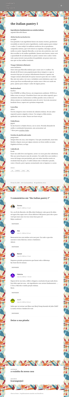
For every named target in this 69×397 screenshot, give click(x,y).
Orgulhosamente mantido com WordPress (31, 393)
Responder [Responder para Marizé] (15, 267)
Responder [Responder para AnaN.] (15, 313)
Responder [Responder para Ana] (15, 247)
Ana (18, 231)
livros (44, 183)
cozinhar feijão (24, 130)
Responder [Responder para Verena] (15, 224)
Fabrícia (20, 274)
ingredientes (38, 183)
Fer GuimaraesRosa (27, 183)
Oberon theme (15, 393)
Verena (19, 205)
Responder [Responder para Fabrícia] (15, 292)
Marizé (19, 254)
